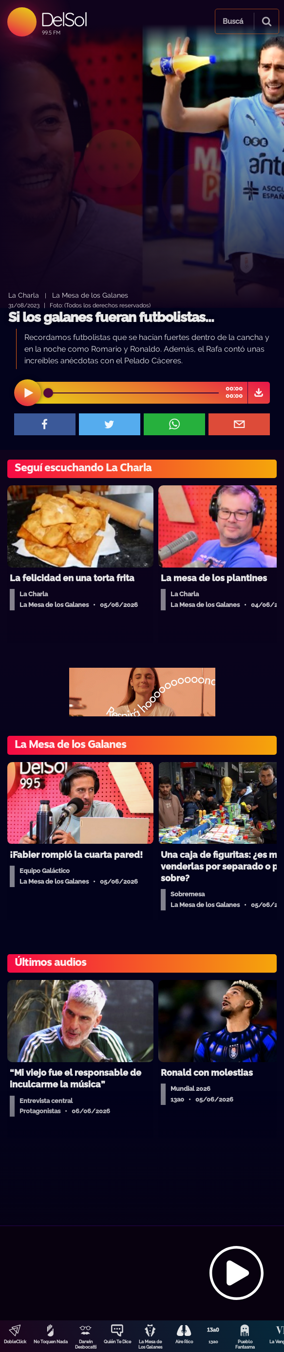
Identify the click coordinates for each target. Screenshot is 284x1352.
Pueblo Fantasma (245, 1344)
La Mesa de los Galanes (90, 295)
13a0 (213, 1341)
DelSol (63, 19)
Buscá (233, 21)
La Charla (23, 295)
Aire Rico (184, 1341)
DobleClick (15, 1341)
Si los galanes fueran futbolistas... (111, 317)
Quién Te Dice (117, 1341)
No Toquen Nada (51, 1341)
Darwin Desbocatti (85, 1344)
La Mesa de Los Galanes (150, 1344)
